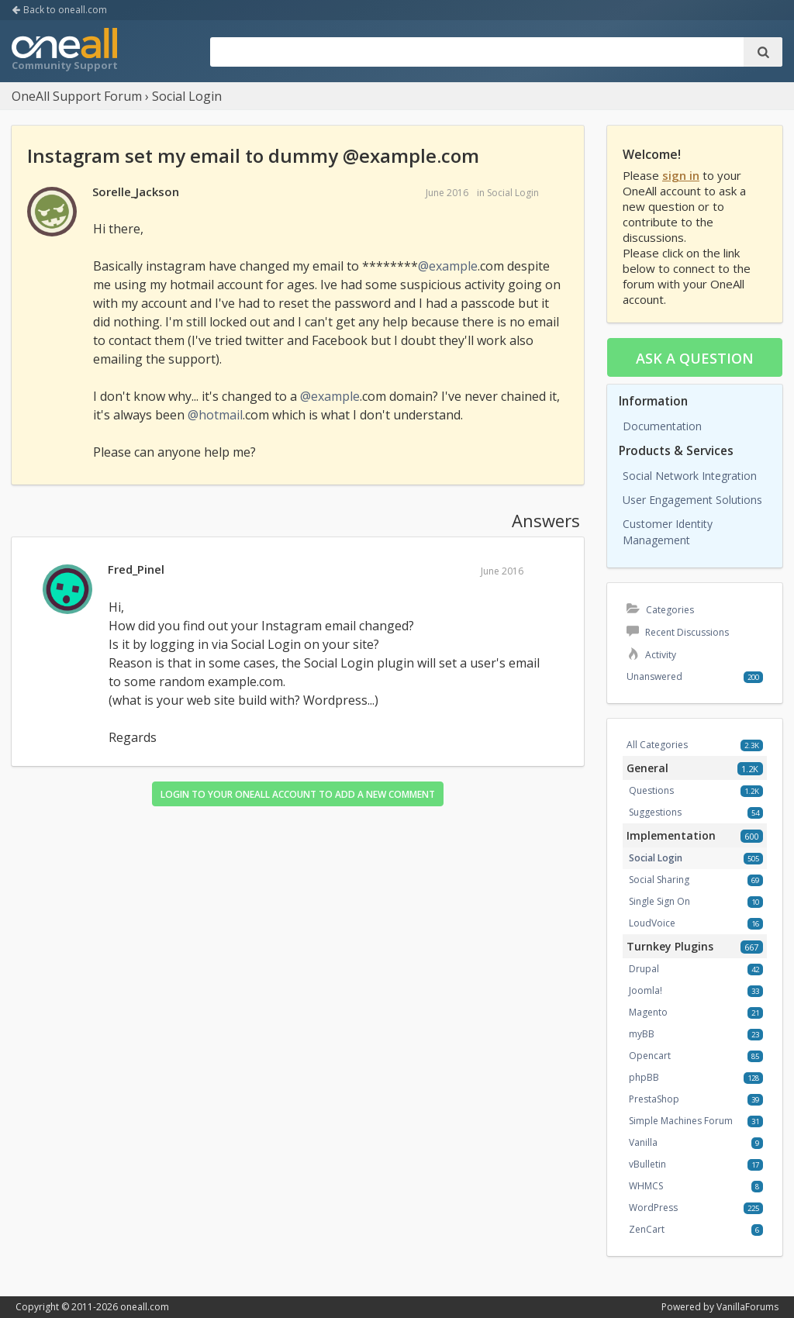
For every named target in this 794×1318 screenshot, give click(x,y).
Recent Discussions (678, 632)
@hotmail (215, 414)
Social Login (513, 192)
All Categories (657, 744)
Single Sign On (659, 901)
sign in (680, 175)
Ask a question (695, 358)
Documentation (662, 426)
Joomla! (645, 990)
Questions (651, 790)
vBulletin (647, 1164)
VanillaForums (747, 1306)
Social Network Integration (690, 475)
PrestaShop (654, 1099)
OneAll (64, 51)
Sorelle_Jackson (135, 191)
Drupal (644, 968)
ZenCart (647, 1229)
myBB (641, 1033)
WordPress (653, 1207)
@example (448, 265)
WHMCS (646, 1185)
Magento (648, 1012)
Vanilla (643, 1142)
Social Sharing (659, 879)
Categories (660, 609)
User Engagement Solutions (692, 499)
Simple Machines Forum (681, 1120)
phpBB (644, 1077)
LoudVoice (652, 923)
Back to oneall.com (59, 9)
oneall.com (144, 1306)
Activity (651, 654)
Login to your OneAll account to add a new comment (298, 794)
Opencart (650, 1055)
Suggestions (655, 812)
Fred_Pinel (136, 569)
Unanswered (654, 676)
